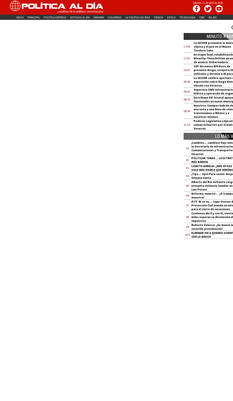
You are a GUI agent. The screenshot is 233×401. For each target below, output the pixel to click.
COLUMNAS (115, 17)
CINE (202, 17)
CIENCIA (158, 17)
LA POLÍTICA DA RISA (137, 17)
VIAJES (212, 17)
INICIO (20, 17)
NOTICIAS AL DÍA (80, 17)
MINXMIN (99, 17)
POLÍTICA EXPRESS (55, 17)
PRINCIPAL (34, 17)
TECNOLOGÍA (187, 17)
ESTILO (171, 17)
